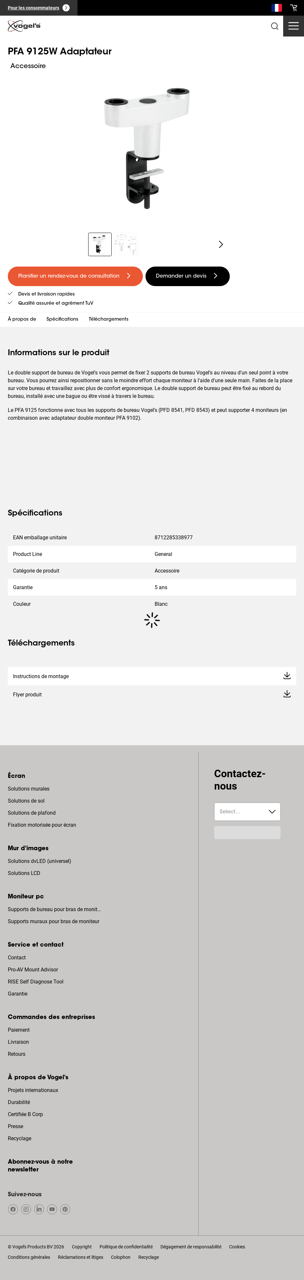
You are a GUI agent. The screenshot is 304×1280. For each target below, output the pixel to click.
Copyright (82, 1246)
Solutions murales (28, 789)
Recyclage (19, 1138)
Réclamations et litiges (80, 1257)
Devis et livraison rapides (46, 294)
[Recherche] (276, 9)
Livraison (18, 1042)
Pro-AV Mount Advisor (33, 970)
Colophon (121, 1257)
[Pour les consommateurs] (38, 8)
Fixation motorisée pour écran (42, 825)
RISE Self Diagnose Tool (35, 982)
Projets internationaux (33, 1090)
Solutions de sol (26, 801)
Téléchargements (109, 319)
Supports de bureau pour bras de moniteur (55, 909)
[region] (152, 148)
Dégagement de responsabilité (190, 1246)
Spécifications (62, 319)
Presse (15, 1126)
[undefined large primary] (75, 276)
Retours (16, 1054)
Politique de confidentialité (126, 1246)
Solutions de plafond (32, 813)
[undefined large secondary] (187, 276)
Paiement (19, 1030)
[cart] (293, 8)
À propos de (22, 319)
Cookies (237, 1246)
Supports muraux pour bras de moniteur (53, 921)
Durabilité (19, 1102)
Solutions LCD (24, 873)
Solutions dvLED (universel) (39, 861)
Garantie (17, 994)
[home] (24, 26)
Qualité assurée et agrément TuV (55, 303)
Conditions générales (29, 1257)
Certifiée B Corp (25, 1114)
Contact (17, 957)
